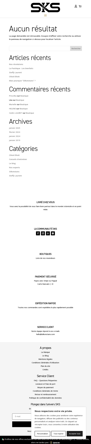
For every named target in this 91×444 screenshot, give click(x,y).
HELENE (12, 108)
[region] (58, 423)
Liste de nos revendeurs (45, 258)
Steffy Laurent (15, 72)
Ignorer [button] (56, 442)
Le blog (12, 163)
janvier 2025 (14, 128)
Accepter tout (74, 433)
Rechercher (76, 48)
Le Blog (45, 355)
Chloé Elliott (14, 76)
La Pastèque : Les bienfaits (21, 68)
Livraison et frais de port (45, 384)
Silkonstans (14, 171)
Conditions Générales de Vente (45, 391)
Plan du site (45, 366)
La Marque (45, 352)
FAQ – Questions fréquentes (45, 380)
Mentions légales (45, 359)
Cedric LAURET (15, 113)
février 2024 (14, 132)
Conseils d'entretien (18, 159)
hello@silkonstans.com (45, 334)
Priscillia (13, 96)
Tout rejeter (58, 433)
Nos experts (14, 167)
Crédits (45, 369)
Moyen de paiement (45, 387)
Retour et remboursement (45, 394)
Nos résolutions (16, 64)
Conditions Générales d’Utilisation (45, 362)
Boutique (24, 96)
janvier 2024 (14, 136)
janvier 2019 (14, 140)
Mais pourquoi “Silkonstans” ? (22, 80)
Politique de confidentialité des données (45, 398)
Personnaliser (42, 433)
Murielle (12, 104)
